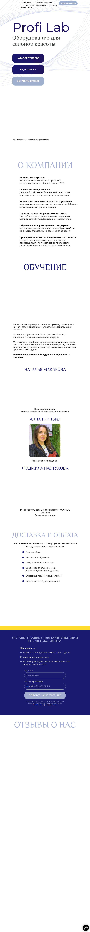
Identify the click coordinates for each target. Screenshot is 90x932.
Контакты (53, 5)
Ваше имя (28, 671)
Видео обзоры (26, 7)
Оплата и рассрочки (44, 2)
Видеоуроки (41, 5)
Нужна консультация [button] (68, 3)
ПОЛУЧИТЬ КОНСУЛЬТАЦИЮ (45, 695)
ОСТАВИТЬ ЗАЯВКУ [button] (28, 81)
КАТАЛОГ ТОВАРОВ (28, 58)
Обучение (30, 5)
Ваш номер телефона (33, 682)
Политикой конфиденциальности (45, 705)
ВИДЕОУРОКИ (28, 69)
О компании (26, 2)
